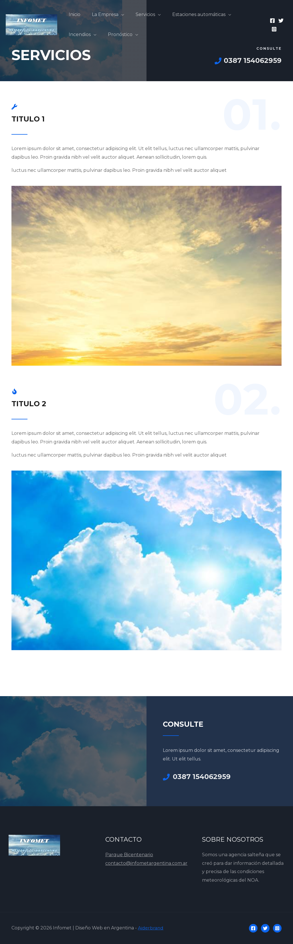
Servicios (139, 14)
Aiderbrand (151, 928)
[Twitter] (279, 20)
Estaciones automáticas (190, 14)
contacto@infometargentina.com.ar (146, 863)
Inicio (73, 14)
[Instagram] (273, 29)
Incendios (79, 34)
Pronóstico (116, 34)
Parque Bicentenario (129, 854)
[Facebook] (271, 20)
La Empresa (101, 14)
